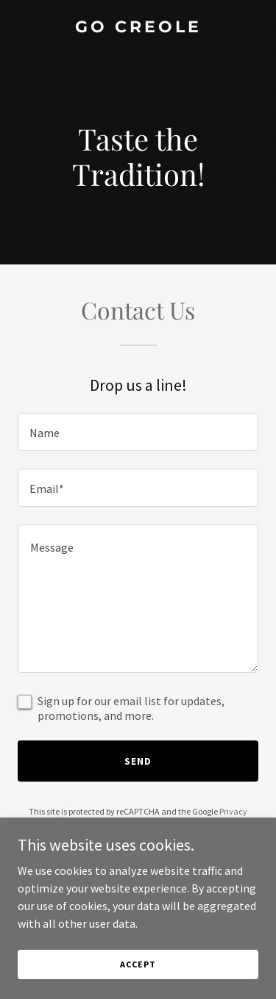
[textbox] (138, 432)
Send (138, 761)
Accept (137, 964)
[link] (138, 28)
